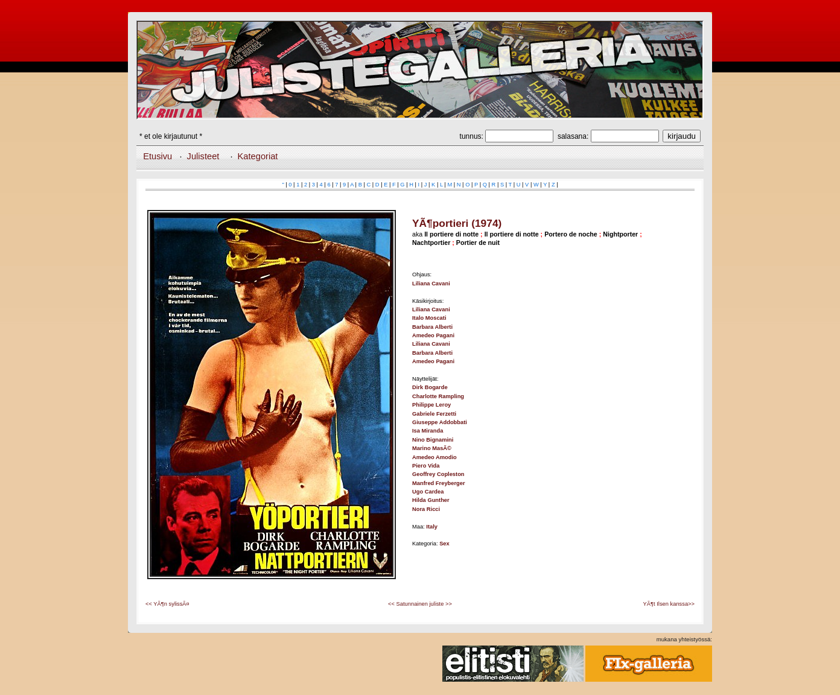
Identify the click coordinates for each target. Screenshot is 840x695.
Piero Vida (425, 466)
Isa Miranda (427, 431)
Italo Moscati (429, 318)
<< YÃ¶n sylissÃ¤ (167, 604)
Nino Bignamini (432, 440)
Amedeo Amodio (434, 457)
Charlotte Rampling (438, 396)
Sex (444, 544)
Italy (432, 527)
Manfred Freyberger (438, 483)
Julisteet (203, 156)
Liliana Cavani (431, 284)
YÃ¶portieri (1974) (456, 223)
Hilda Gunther (431, 500)
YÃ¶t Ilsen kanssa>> (669, 604)
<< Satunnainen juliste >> (420, 604)
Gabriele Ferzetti (434, 414)
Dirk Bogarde (430, 387)
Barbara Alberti (432, 327)
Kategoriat (258, 156)
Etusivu (157, 156)
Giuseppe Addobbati (439, 422)
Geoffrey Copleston (438, 474)
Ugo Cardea (428, 492)
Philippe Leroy (431, 405)
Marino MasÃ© (431, 448)
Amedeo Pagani (433, 335)
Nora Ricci (426, 509)
